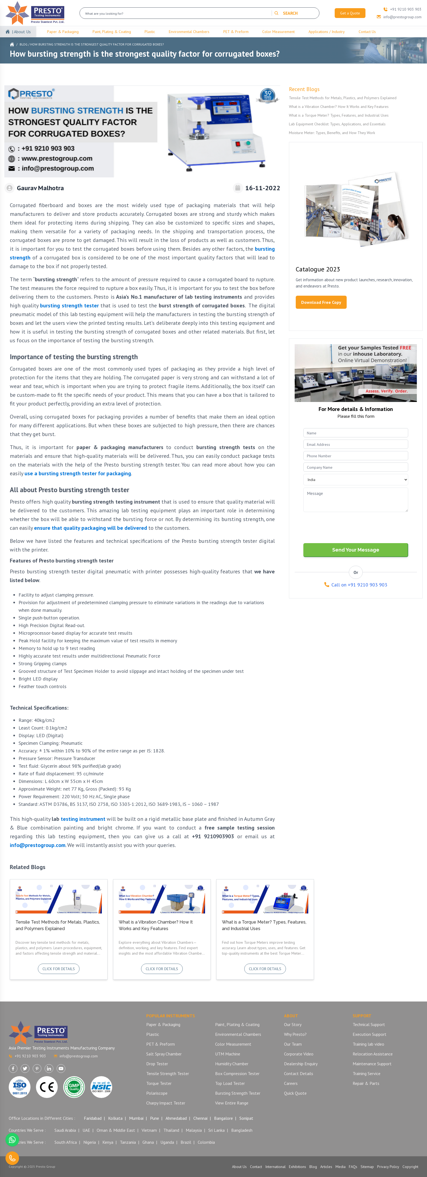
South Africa (65, 1142)
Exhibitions (297, 1166)
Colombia (206, 1142)
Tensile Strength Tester (167, 1073)
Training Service (366, 1073)
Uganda (167, 1142)
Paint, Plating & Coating (112, 31)
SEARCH (286, 13)
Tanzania (128, 1142)
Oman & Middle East (116, 1130)
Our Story (292, 1024)
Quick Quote (295, 1093)
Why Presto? (295, 1034)
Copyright (410, 1166)
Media (340, 1166)
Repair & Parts (366, 1083)
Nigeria (89, 1142)
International (275, 1166)
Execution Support (369, 1034)
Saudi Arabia (65, 1130)
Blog (24, 44)
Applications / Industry (327, 31)
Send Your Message (355, 550)
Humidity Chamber (231, 1063)
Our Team (293, 1044)
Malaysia (194, 1130)
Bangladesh (241, 1130)
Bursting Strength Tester (237, 1093)
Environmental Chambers (189, 31)
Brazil (186, 1142)
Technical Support (369, 1024)
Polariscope (156, 1093)
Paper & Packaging (63, 31)
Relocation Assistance (373, 1054)
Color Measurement (278, 31)
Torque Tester (159, 1083)
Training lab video (368, 1044)
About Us (239, 1166)
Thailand (171, 1130)
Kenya (107, 1142)
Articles (326, 1166)
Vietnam (149, 1130)
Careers (291, 1083)
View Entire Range (231, 1103)
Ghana (148, 1142)
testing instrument (83, 818)
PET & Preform (236, 31)
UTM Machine (227, 1054)
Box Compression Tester (237, 1073)
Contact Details (298, 1073)
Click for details (58, 968)
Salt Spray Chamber (164, 1054)
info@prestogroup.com (37, 845)
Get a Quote (350, 13)
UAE (86, 1130)
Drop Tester (157, 1063)
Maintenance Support (372, 1063)
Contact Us (367, 31)
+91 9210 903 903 (27, 1056)
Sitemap (367, 1166)
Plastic (150, 31)
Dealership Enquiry (301, 1063)
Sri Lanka (216, 1130)
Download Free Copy (321, 302)
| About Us (21, 31)
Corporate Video (298, 1054)
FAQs (353, 1166)
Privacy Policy (388, 1166)
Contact (256, 1166)
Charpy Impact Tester (165, 1103)
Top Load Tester (230, 1083)
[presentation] (344, 528)
